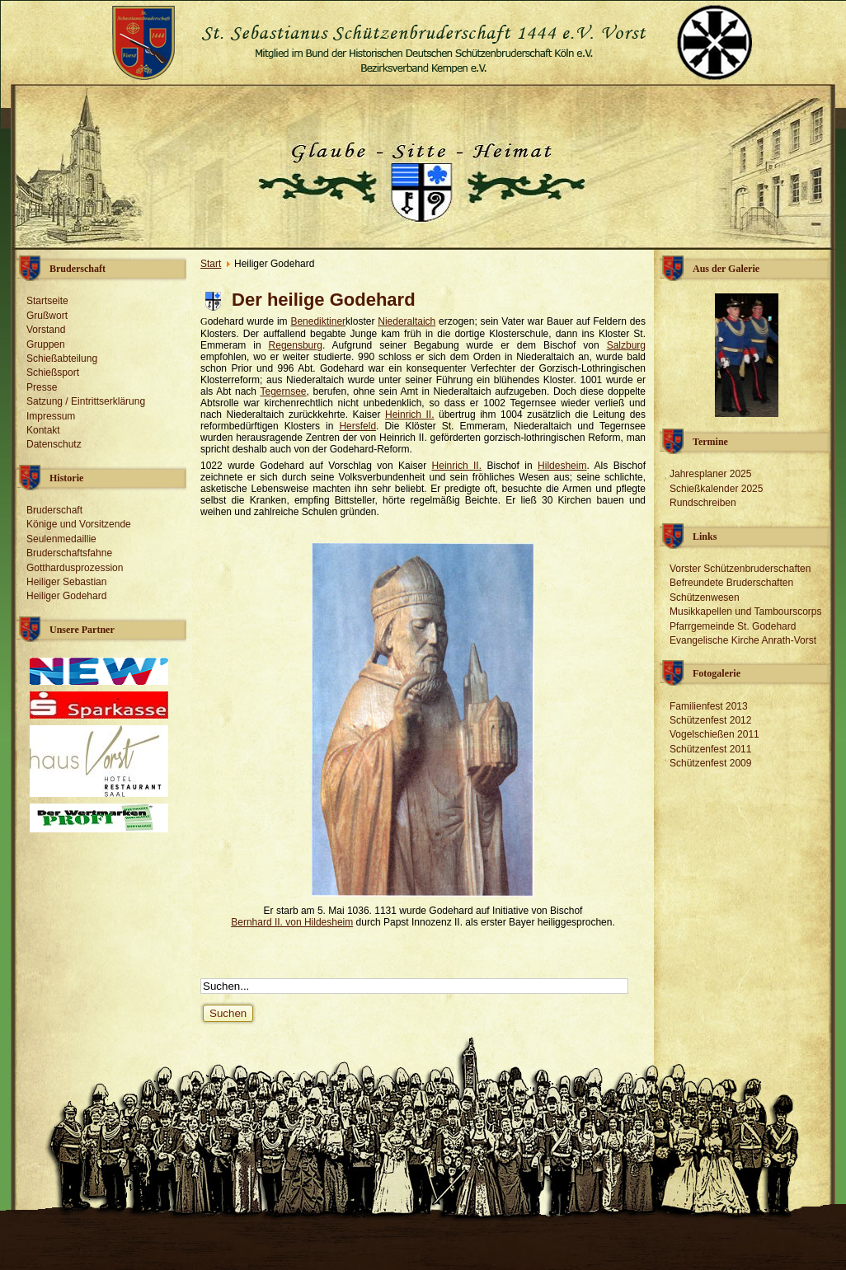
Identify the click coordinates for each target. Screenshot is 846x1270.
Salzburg (626, 345)
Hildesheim (562, 465)
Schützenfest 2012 (710, 720)
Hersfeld (357, 426)
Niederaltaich (406, 321)
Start (210, 263)
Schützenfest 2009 (710, 763)
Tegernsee (283, 391)
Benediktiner (317, 321)
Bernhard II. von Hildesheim (292, 922)
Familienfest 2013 (709, 706)
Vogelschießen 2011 (714, 734)
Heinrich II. (410, 414)
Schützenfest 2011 (710, 749)
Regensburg (295, 345)
